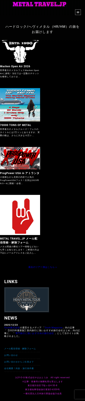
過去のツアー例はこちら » (42, 267)
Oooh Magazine (54, 327)
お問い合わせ (11, 355)
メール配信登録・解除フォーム (20, 348)
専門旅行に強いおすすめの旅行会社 (35, 333)
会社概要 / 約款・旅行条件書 (19, 368)
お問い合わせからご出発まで (19, 362)
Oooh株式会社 (12, 327)
